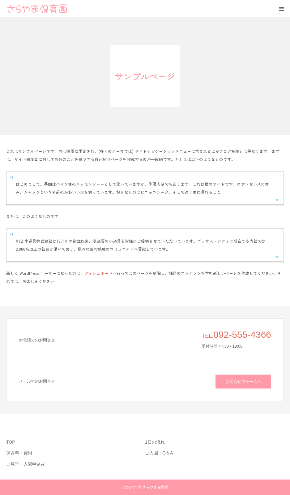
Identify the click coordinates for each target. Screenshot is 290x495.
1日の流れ (155, 442)
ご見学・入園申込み (25, 464)
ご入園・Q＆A (159, 452)
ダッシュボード (98, 273)
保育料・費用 (19, 452)
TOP (10, 442)
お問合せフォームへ (243, 381)
